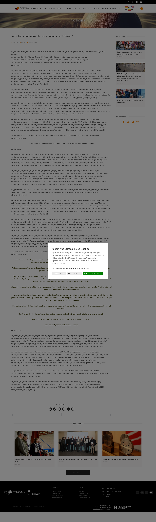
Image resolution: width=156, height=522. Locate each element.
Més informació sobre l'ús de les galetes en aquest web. (70, 268)
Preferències (74, 273)
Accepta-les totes (92, 273)
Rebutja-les (59, 273)
